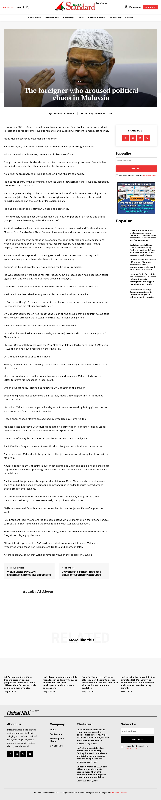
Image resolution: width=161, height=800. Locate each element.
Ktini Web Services (118, 793)
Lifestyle (81, 781)
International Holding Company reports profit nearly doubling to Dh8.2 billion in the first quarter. (142, 293)
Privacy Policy (149, 176)
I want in (136, 168)
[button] (23, 7)
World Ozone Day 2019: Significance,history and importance (29, 573)
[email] (136, 160)
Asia (81, 81)
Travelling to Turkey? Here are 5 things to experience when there (82, 573)
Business (81, 744)
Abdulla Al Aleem (63, 113)
